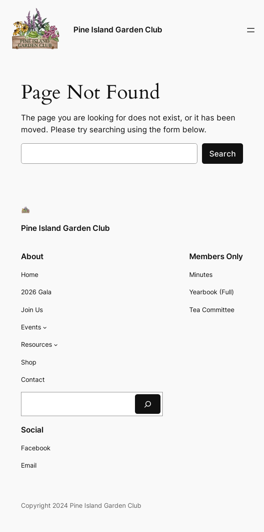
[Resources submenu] (56, 345)
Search (222, 153)
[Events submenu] (45, 327)
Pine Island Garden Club (117, 29)
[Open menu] (250, 30)
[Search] (147, 404)
